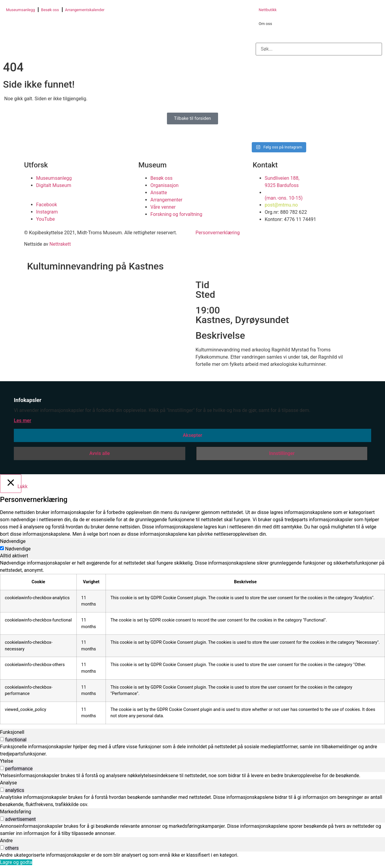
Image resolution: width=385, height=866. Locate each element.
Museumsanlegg (20, 10)
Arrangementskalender (84, 10)
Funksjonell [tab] (12, 732)
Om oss (265, 23)
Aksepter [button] (192, 435)
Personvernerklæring (218, 232)
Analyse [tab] (8, 783)
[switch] (2, 739)
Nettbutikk (268, 10)
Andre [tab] (6, 840)
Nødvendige (18, 549)
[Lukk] (10, 483)
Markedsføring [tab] (15, 812)
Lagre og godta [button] (16, 862)
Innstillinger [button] (281, 453)
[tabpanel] (192, 641)
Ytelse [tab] (6, 761)
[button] (319, 37)
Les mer (22, 420)
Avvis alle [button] (99, 453)
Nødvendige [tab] (13, 541)
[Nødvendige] (2, 548)
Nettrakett (60, 244)
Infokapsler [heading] (28, 400)
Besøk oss (50, 10)
